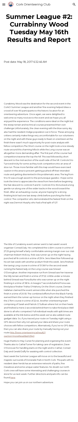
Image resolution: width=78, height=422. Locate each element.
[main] (39, 28)
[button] (4, 4)
